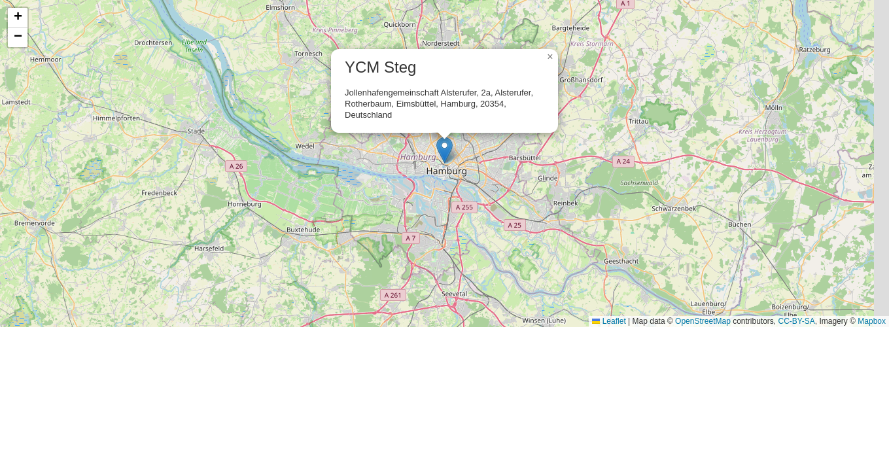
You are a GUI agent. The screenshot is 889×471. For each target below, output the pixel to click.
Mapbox (872, 321)
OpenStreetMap (703, 321)
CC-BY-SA (796, 321)
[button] (444, 150)
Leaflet (608, 321)
